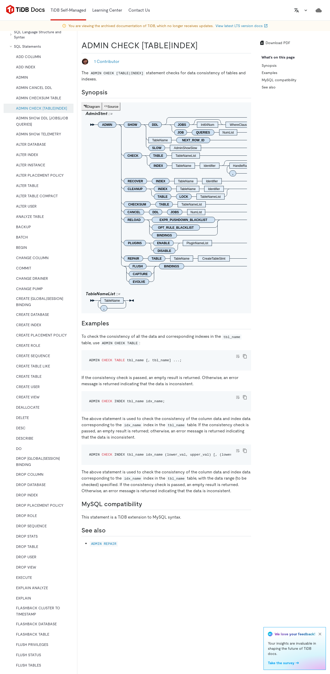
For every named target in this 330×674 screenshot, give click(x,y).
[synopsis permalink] (112, 92)
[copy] (245, 356)
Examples (269, 73)
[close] (320, 634)
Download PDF (274, 42)
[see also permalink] (110, 530)
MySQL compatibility (279, 80)
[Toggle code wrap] (237, 356)
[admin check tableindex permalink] (202, 45)
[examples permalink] (113, 323)
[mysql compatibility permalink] (146, 504)
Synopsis (269, 65)
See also (269, 87)
